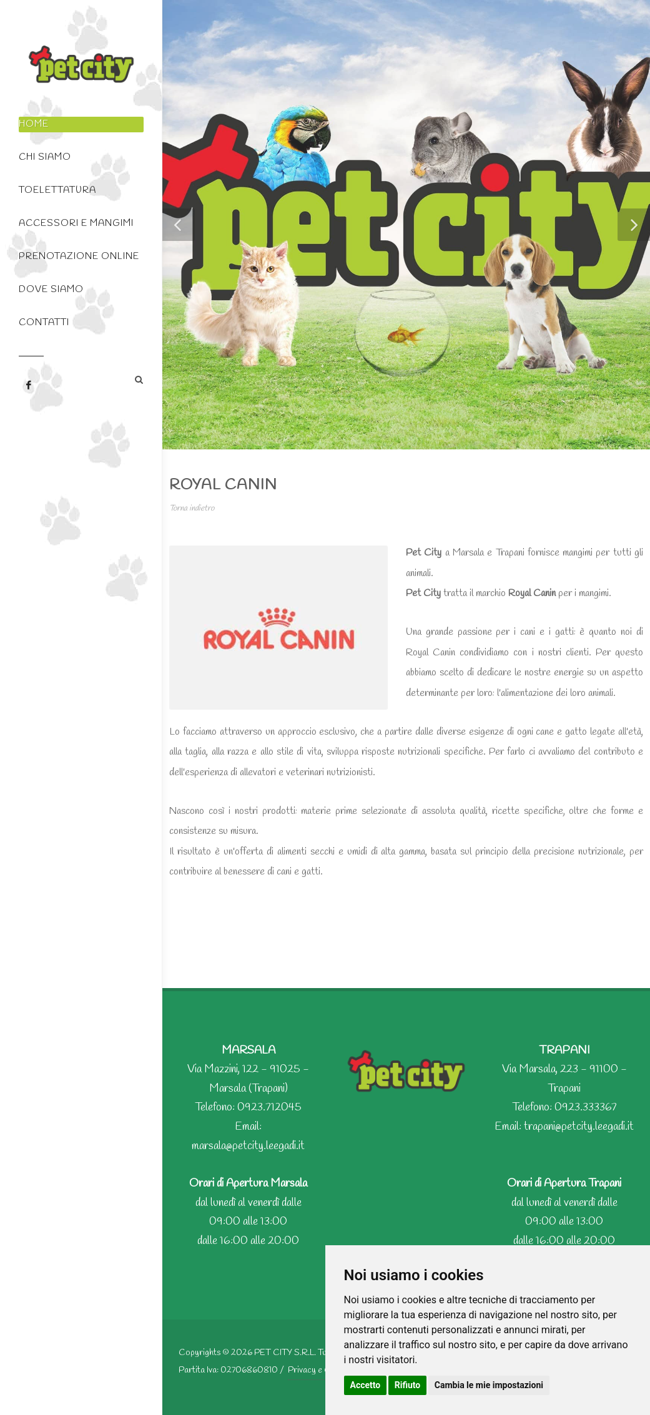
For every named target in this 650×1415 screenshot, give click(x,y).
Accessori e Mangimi (76, 223)
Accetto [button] (365, 1385)
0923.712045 (269, 1107)
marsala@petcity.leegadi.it (248, 1145)
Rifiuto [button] (408, 1385)
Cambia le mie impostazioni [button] (489, 1385)
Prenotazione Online (79, 256)
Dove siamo (51, 289)
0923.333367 (585, 1107)
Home (34, 124)
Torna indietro (191, 508)
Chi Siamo (45, 157)
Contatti (44, 322)
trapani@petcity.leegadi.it (579, 1126)
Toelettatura (57, 190)
